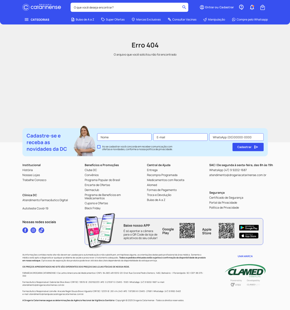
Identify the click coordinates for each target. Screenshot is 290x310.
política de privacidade (159, 149)
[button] (216, 7)
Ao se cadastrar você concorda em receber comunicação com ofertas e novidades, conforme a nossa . (137, 148)
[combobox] (129, 7)
